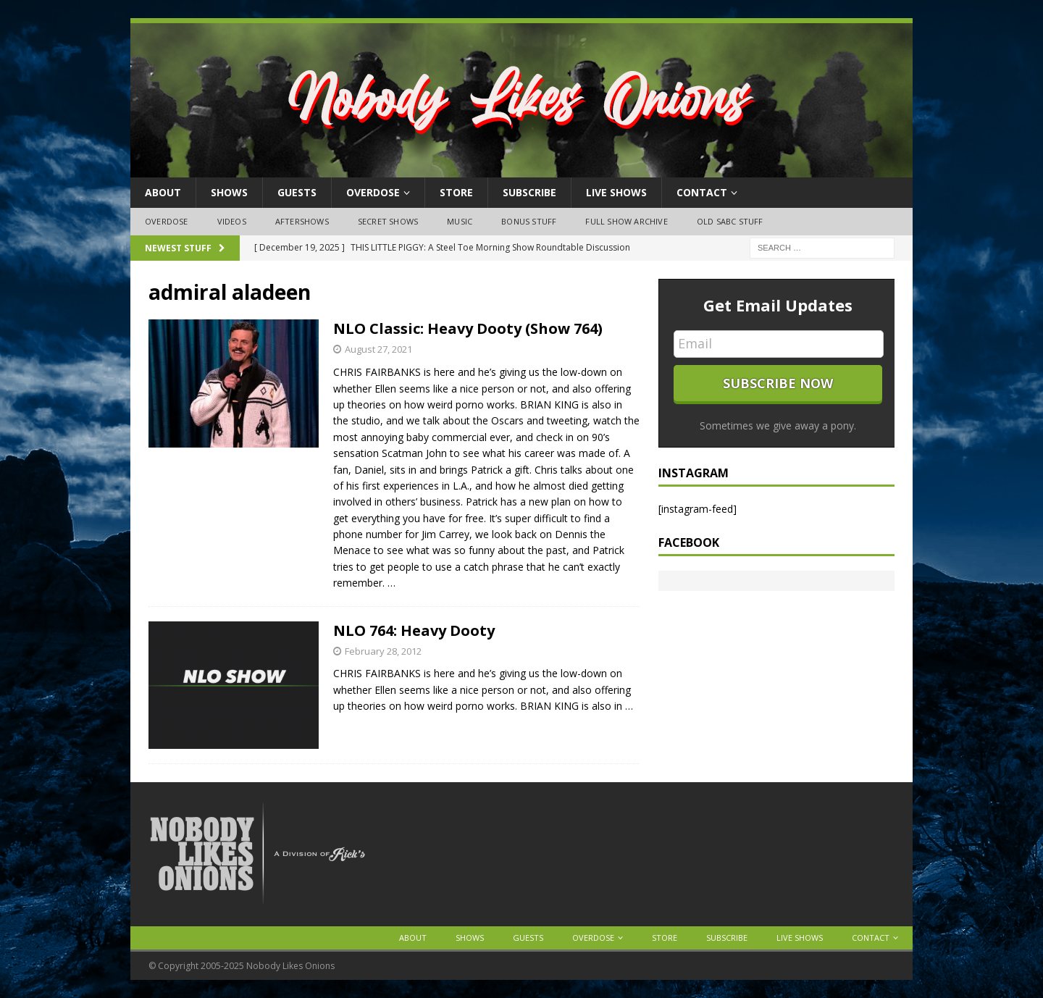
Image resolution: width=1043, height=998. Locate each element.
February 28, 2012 (383, 651)
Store (456, 192)
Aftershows (302, 221)
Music (459, 221)
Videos (231, 221)
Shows (229, 192)
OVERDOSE (373, 192)
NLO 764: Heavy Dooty (414, 630)
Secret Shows (388, 221)
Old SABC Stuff (730, 221)
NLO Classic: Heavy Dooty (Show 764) (468, 328)
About (163, 192)
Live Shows (616, 192)
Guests (297, 192)
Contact (702, 192)
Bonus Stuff (528, 221)
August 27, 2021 (378, 349)
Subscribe (529, 192)
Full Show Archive (626, 221)
